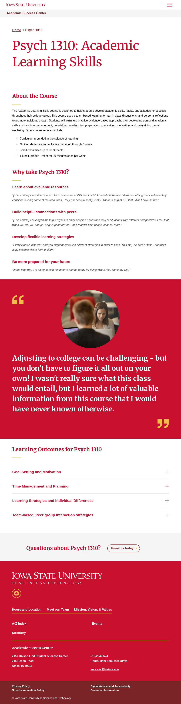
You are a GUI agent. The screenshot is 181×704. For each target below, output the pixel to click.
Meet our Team (58, 609)
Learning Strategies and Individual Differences (52, 501)
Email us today (122, 548)
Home (16, 30)
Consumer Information (104, 690)
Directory (19, 633)
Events (97, 623)
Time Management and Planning (40, 486)
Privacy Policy (21, 686)
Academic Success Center (26, 13)
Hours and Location (27, 609)
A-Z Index (19, 623)
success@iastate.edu (104, 669)
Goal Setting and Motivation (36, 472)
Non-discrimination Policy (28, 690)
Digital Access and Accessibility (110, 686)
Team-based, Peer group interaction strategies (52, 515)
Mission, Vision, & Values (93, 609)
